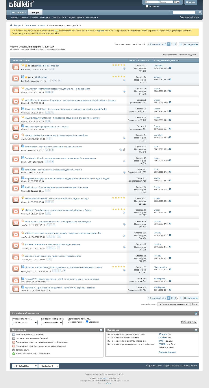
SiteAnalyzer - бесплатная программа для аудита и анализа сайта (57, 88)
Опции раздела (168, 55)
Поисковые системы (35, 25)
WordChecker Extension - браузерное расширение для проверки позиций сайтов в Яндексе (70, 100)
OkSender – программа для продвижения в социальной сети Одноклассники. (64, 267)
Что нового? (19, 12)
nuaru (24, 150)
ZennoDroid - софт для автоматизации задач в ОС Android (53, 169)
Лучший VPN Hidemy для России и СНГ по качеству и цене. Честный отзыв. (62, 278)
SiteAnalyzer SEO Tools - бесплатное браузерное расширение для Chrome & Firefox (66, 109)
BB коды (162, 334)
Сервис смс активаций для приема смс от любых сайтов (53, 255)
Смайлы (162, 337)
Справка (34, 17)
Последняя (191, 44)
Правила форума (167, 352)
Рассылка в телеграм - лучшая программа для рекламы (53, 244)
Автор (27, 60)
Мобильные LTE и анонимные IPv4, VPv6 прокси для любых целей (58, 221)
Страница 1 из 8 (158, 44)
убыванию (92, 321)
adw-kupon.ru (27, 281)
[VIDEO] (162, 344)
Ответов (132, 60)
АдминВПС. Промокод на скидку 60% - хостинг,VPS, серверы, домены (60, 287)
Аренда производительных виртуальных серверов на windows (56, 135)
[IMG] (161, 340)
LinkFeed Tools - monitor (47, 65)
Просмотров (143, 60)
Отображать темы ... (22, 318)
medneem (25, 69)
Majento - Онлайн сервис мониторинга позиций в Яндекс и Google (58, 210)
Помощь (190, 2)
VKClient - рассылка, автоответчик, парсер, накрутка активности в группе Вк (63, 233)
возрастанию (76, 321)
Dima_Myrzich (27, 271)
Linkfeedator (41, 77)
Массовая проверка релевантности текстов (46, 126)
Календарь (45, 17)
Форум (35, 12)
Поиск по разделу (187, 55)
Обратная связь (154, 365)
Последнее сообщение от (166, 60)
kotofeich (25, 81)
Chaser (24, 92)
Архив (187, 365)
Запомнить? (152, 6)
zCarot (108, 383)
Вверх (194, 304)
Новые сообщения (19, 17)
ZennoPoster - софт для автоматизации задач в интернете (53, 146)
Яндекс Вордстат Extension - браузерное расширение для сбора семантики (62, 117)
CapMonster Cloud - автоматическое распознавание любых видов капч (60, 158)
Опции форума (75, 17)
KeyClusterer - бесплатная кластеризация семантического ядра (56, 187)
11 (59, 236)
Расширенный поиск (189, 17)
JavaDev (24, 139)
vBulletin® (104, 378)
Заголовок (17, 60)
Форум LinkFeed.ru (172, 365)
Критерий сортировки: (52, 318)
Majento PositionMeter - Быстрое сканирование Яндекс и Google (57, 198)
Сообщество (58, 17)
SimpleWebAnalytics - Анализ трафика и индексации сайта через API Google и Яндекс (67, 178)
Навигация (91, 17)
